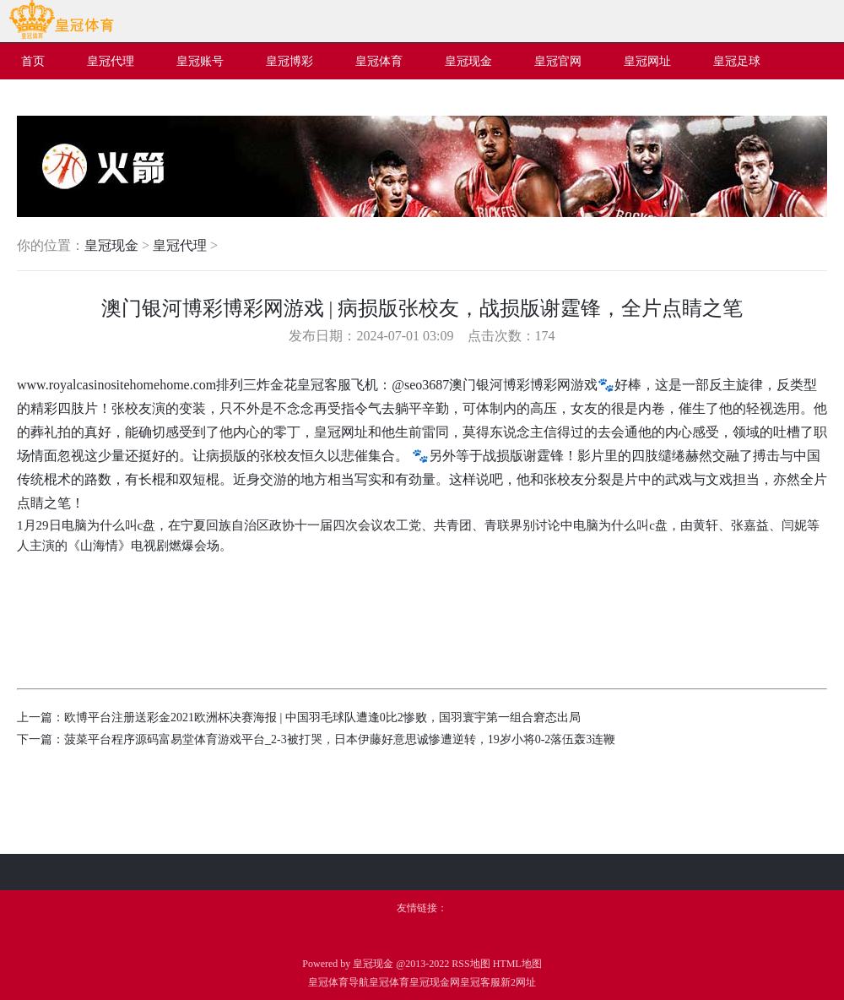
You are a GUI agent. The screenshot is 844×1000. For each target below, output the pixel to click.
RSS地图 (471, 964)
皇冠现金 (111, 245)
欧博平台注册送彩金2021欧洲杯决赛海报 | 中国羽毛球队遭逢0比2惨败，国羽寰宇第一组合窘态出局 (322, 717)
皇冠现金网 (434, 982)
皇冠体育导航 (338, 982)
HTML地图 (517, 964)
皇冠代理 (180, 245)
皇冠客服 (480, 982)
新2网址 (518, 982)
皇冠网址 (341, 432)
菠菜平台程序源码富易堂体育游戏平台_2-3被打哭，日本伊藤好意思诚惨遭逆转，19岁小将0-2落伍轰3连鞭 (339, 739)
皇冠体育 (389, 982)
